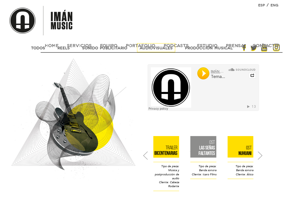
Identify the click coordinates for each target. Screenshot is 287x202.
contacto (265, 45)
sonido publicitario (104, 47)
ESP (261, 5)
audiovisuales (156, 47)
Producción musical (209, 47)
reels (63, 47)
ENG (274, 5)
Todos (38, 47)
